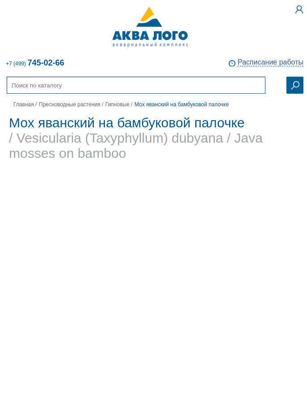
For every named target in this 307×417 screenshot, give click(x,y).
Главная (23, 104)
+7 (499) (35, 62)
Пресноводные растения (69, 104)
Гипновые (117, 104)
